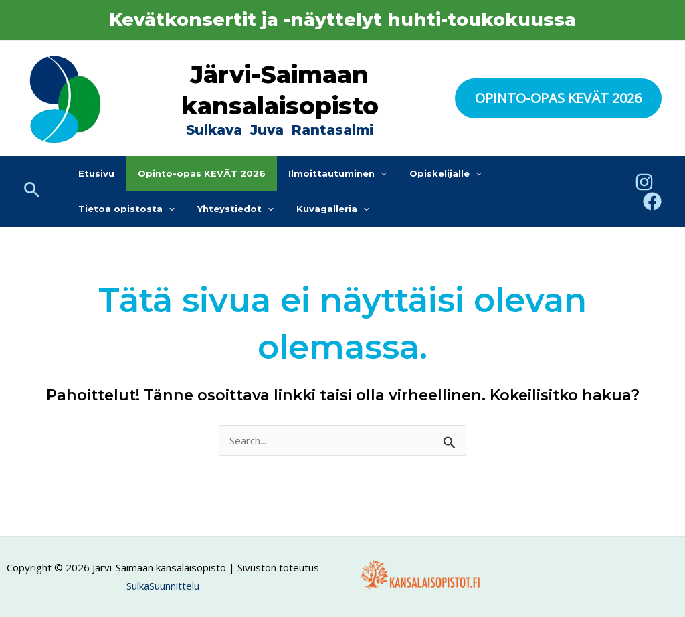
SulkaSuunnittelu (162, 585)
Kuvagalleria (205, 209)
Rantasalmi (333, 130)
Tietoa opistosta (528, 173)
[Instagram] (644, 182)
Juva (269, 130)
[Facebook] (652, 201)
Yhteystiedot (114, 209)
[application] (367, 173)
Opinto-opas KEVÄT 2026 (193, 173)
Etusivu (94, 173)
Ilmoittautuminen (323, 173)
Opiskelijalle (426, 173)
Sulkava (214, 130)
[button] (558, 98)
